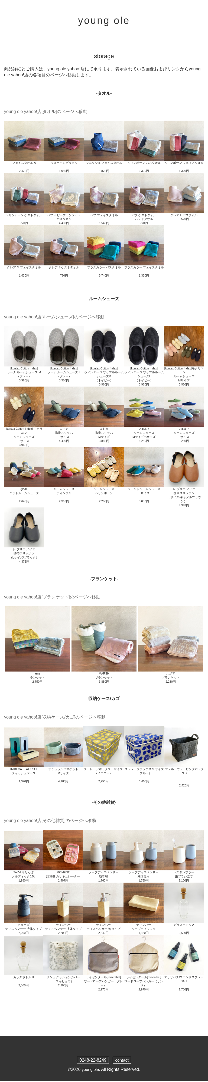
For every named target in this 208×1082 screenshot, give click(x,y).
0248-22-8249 (92, 1061)
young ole (104, 21)
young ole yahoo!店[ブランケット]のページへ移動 (52, 598)
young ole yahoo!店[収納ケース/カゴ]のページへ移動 (55, 718)
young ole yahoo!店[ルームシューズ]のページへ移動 (54, 318)
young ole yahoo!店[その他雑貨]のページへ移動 (50, 822)
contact (122, 1061)
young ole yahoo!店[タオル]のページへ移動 (45, 113)
